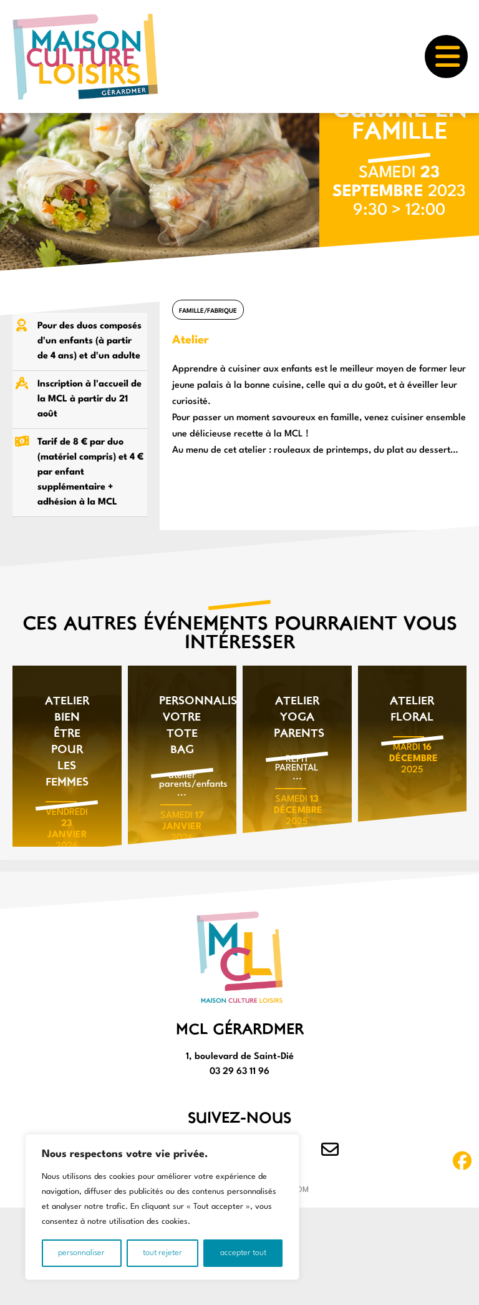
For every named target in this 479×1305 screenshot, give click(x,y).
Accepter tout (243, 1253)
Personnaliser (81, 1253)
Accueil (23, 126)
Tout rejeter (162, 1253)
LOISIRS (65, 126)
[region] (162, 1207)
